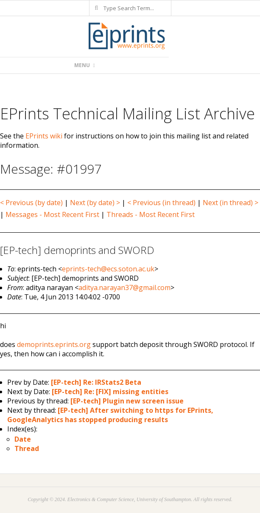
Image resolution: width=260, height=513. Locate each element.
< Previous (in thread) (161, 202)
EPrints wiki (43, 136)
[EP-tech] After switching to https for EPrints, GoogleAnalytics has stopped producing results (110, 415)
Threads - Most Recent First (150, 214)
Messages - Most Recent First (52, 214)
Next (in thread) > (230, 202)
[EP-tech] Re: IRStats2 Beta (96, 382)
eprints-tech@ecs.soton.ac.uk (108, 268)
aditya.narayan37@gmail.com (124, 287)
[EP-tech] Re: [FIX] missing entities (110, 391)
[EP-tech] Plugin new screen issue (127, 401)
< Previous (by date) (31, 202)
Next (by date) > (95, 202)
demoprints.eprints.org (54, 344)
